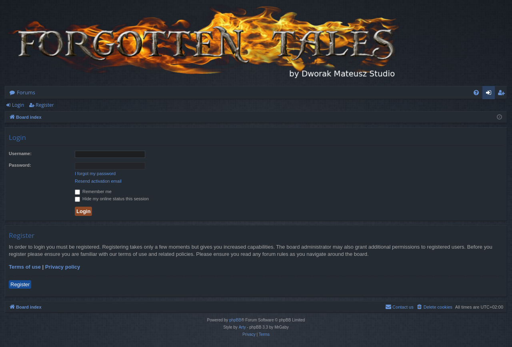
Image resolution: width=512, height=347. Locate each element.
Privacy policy (62, 267)
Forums (26, 92)
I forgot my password (95, 173)
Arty (242, 327)
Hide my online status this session (112, 198)
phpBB (235, 320)
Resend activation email (98, 181)
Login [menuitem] (490, 94)
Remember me (93, 191)
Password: (20, 165)
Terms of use (25, 267)
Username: (20, 153)
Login (18, 105)
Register (45, 105)
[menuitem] (476, 92)
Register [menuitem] (502, 94)
